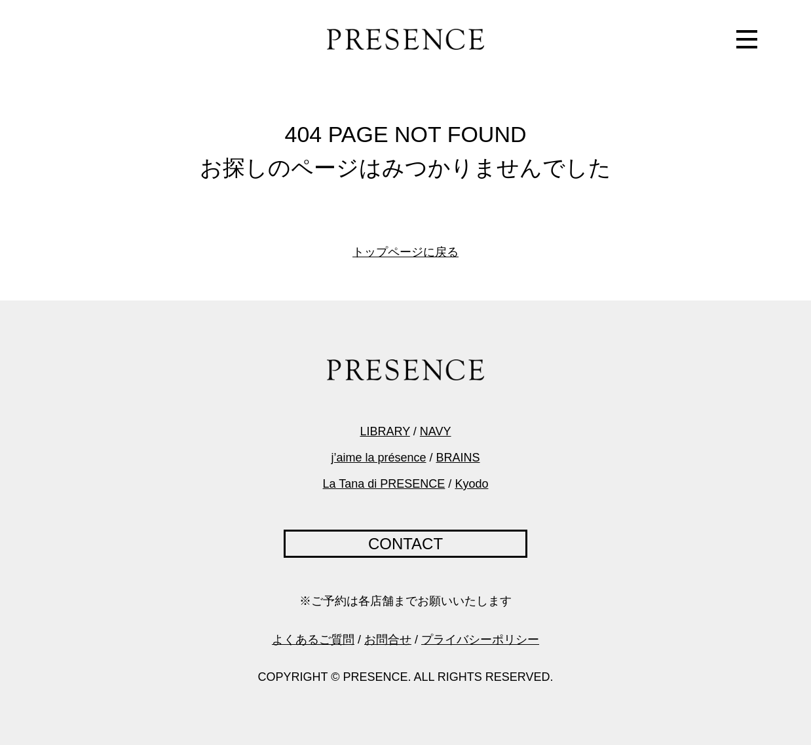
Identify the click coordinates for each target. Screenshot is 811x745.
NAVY (435, 431)
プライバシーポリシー (480, 639)
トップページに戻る (405, 252)
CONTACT (405, 544)
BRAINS (458, 457)
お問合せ (387, 639)
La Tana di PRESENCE (384, 483)
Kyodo (471, 483)
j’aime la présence (378, 457)
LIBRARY (384, 431)
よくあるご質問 (313, 639)
